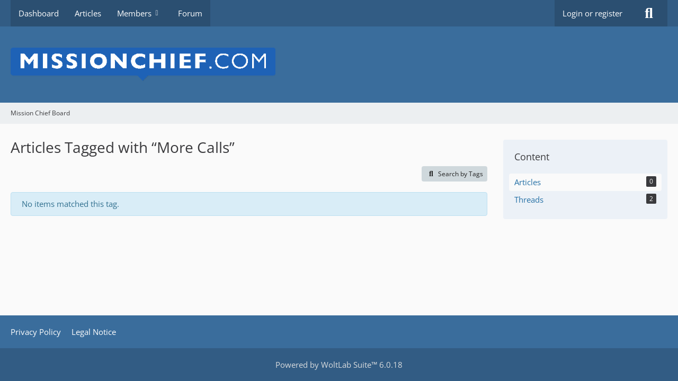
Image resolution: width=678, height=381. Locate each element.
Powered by (339, 364)
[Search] (648, 13)
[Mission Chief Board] (339, 64)
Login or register (592, 13)
